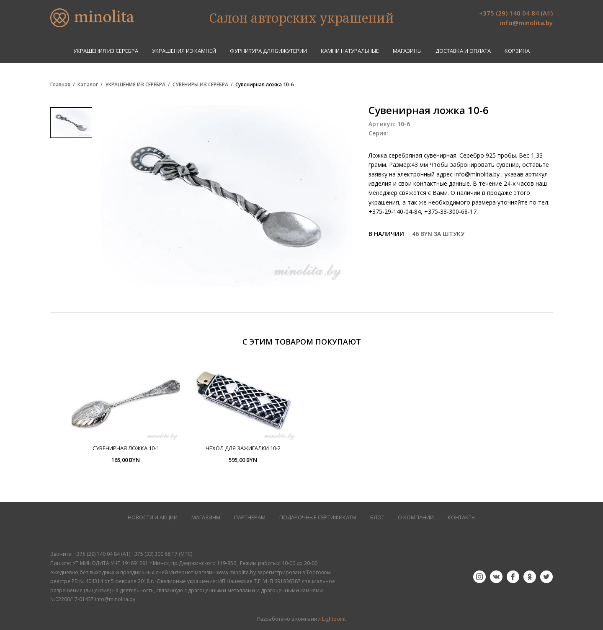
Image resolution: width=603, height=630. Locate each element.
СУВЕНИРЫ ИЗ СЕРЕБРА (200, 84)
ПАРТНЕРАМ (249, 517)
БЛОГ (377, 517)
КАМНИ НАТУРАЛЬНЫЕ (350, 51)
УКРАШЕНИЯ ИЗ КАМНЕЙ (184, 51)
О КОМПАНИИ (416, 517)
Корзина (517, 51)
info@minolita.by (526, 22)
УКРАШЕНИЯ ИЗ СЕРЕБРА (105, 51)
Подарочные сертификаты (317, 517)
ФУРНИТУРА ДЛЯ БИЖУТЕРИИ (268, 51)
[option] (125, 411)
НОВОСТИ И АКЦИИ (153, 517)
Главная (60, 84)
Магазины (407, 51)
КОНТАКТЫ (462, 517)
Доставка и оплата (463, 51)
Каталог (87, 84)
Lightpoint (334, 618)
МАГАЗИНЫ (205, 517)
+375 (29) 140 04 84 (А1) (516, 13)
